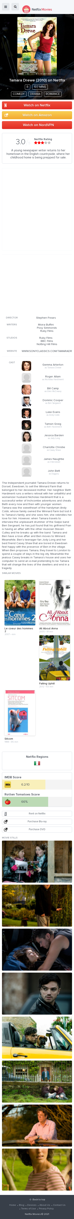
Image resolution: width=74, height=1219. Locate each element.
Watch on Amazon (37, 115)
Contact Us (59, 1205)
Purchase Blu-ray (37, 821)
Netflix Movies (33, 1214)
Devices (32, 1205)
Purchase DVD (37, 829)
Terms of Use (28, 1209)
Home (12, 1205)
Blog (21, 1205)
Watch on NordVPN (38, 125)
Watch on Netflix (37, 105)
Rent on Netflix (37, 813)
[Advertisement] (37, 284)
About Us (44, 1205)
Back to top (39, 1199)
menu (5, 6)
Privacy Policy (46, 1209)
